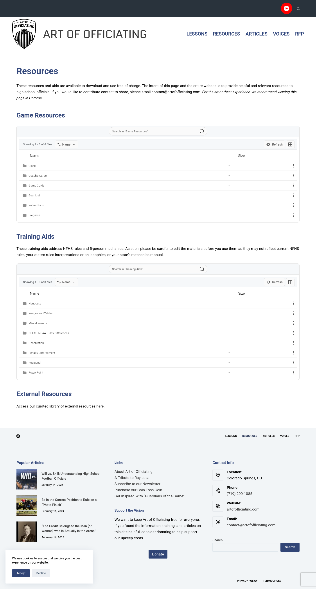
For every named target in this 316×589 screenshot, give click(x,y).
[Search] (298, 8)
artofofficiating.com (243, 509)
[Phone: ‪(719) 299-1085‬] (217, 490)
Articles (257, 34)
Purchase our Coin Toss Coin (138, 490)
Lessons (197, 34)
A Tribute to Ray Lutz (132, 477)
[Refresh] (274, 144)
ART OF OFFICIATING (95, 34)
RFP (299, 34)
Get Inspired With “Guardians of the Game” (150, 496)
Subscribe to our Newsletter (137, 484)
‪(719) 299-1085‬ (239, 493)
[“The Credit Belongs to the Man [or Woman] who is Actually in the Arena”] (26, 531)
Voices (281, 34)
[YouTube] (287, 8)
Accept (20, 573)
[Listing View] (290, 144)
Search (217, 540)
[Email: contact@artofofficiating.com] (217, 521)
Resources (226, 34)
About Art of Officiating (134, 471)
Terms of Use (272, 580)
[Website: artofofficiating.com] (217, 506)
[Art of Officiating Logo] (24, 34)
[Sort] (66, 144)
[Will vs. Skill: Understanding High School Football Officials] (26, 479)
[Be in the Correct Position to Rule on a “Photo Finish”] (26, 505)
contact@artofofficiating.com (251, 525)
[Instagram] (18, 436)
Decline (41, 573)
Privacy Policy (247, 580)
